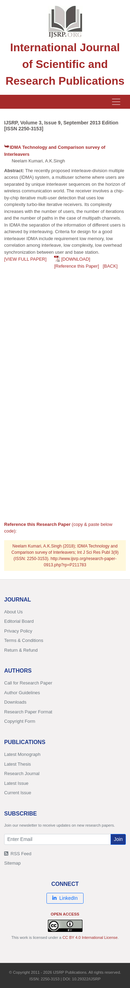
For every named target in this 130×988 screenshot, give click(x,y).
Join (118, 839)
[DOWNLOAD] (75, 259)
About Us (13, 611)
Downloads (15, 702)
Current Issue (17, 792)
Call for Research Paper (28, 683)
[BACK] (110, 266)
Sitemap (12, 863)
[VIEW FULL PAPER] (25, 259)
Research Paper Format (28, 711)
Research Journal (22, 773)
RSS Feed (18, 853)
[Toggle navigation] (116, 102)
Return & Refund (21, 650)
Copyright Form (19, 721)
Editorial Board (19, 621)
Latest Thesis (17, 764)
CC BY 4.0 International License (90, 937)
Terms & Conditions (23, 640)
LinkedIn (65, 898)
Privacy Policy (18, 631)
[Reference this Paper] (76, 266)
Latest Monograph (22, 754)
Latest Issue (16, 783)
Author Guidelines (22, 692)
